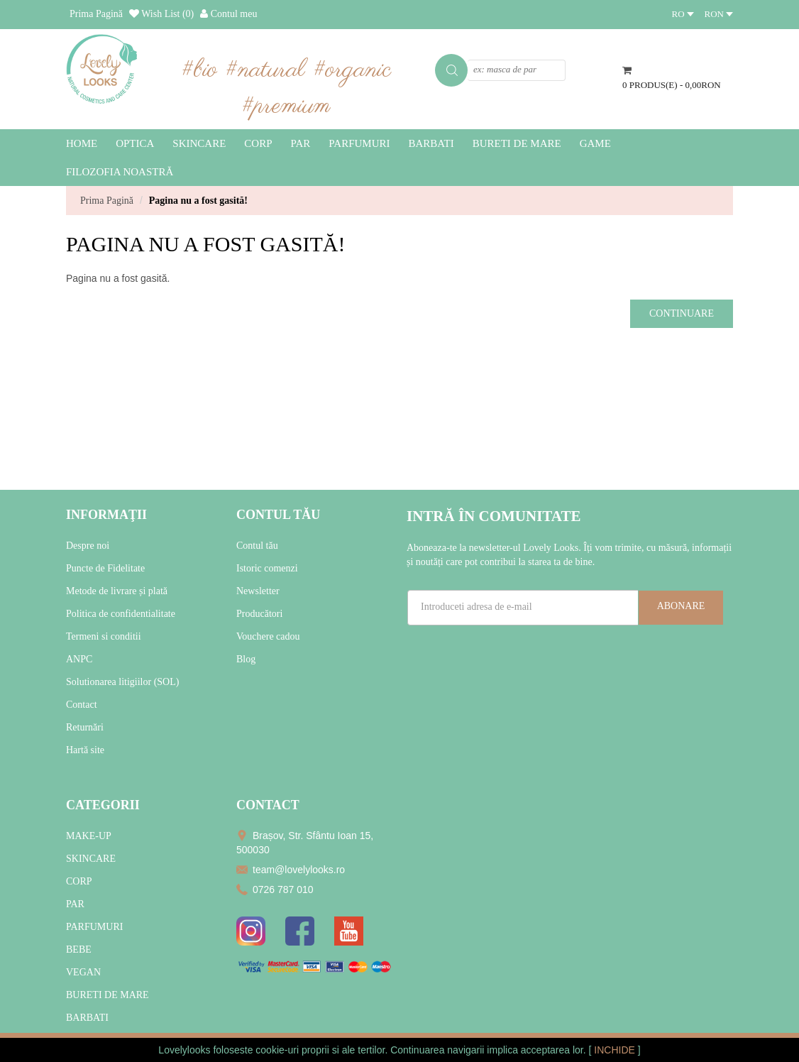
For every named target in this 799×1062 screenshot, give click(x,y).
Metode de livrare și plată (116, 591)
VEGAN (83, 972)
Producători (259, 613)
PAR (75, 904)
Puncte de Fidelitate (105, 568)
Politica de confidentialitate (120, 613)
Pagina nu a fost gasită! (198, 200)
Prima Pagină (106, 200)
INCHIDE (615, 1050)
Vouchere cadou (268, 636)
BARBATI (87, 1017)
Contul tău (257, 545)
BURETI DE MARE (107, 995)
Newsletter (258, 591)
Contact (81, 704)
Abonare (681, 606)
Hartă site (85, 750)
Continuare (681, 313)
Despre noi (87, 545)
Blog (245, 659)
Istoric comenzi (267, 568)
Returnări (85, 727)
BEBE (79, 949)
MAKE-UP (88, 836)
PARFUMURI (94, 926)
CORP (79, 881)
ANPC (79, 659)
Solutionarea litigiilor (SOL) (122, 682)
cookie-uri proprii (292, 1050)
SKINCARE (91, 858)
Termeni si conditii (103, 636)
